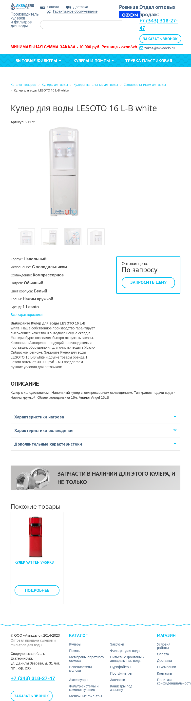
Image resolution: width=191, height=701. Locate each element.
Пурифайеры (120, 667)
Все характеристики (26, 315)
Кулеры (75, 644)
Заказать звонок (160, 38)
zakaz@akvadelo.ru (159, 48)
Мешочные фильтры (85, 696)
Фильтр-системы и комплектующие (83, 688)
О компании (59, 74)
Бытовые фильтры (38, 60)
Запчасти (117, 680)
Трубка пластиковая (148, 60)
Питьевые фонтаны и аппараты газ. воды (127, 659)
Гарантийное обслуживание (75, 11)
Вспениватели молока (80, 668)
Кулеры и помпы (94, 60)
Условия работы (163, 646)
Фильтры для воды (125, 651)
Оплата (53, 7)
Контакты (97, 74)
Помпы (74, 651)
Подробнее (37, 590)
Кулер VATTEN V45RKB (34, 562)
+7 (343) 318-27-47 (33, 678)
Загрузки (24, 74)
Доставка (80, 7)
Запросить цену (148, 282)
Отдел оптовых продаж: (157, 11)
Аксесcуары (78, 680)
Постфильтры (121, 673)
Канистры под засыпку (121, 688)
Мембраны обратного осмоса (86, 659)
